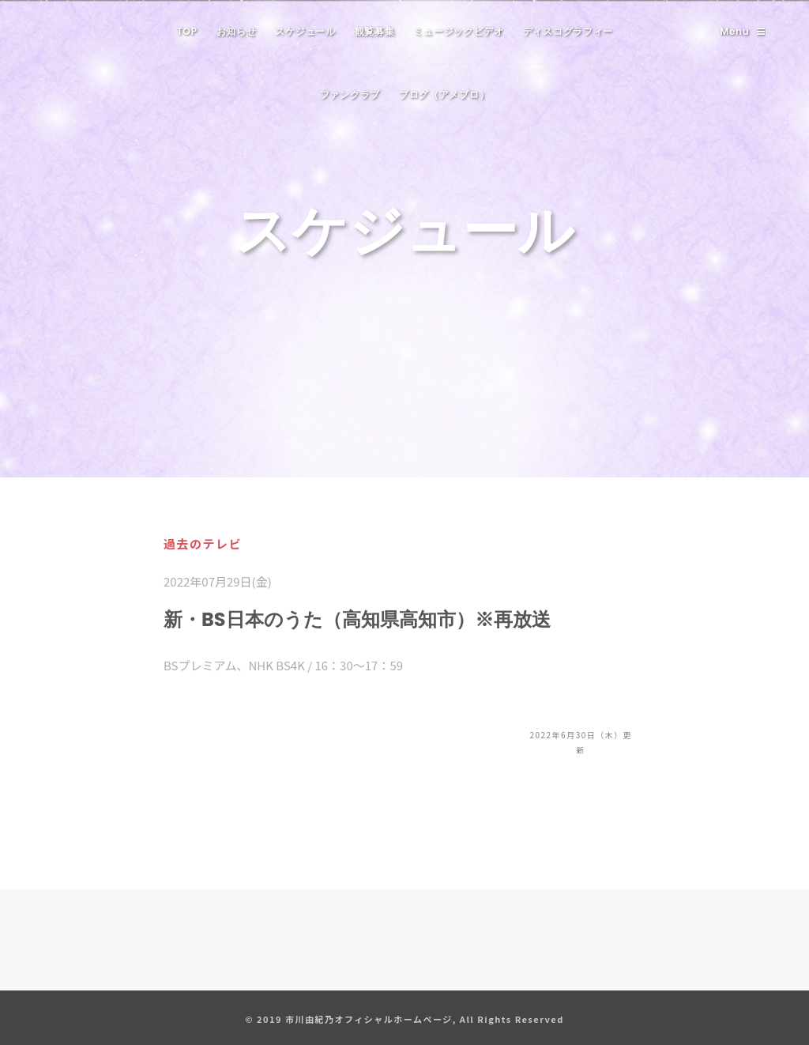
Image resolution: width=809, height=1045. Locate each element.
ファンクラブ (350, 94)
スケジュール (305, 31)
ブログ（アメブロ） (444, 94)
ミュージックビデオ (458, 31)
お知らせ (236, 31)
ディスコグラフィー (568, 31)
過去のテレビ (203, 543)
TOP (187, 31)
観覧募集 (375, 31)
